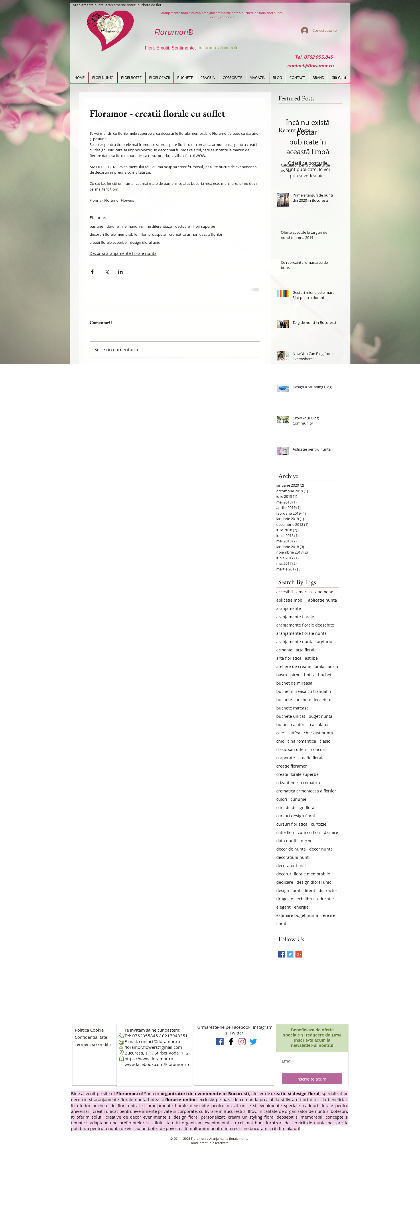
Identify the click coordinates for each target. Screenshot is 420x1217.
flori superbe (204, 226)
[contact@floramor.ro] (310, 66)
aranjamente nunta (294, 641)
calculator (319, 724)
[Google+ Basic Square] (298, 954)
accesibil (284, 591)
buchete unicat (290, 716)
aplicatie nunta (322, 600)
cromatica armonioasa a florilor (195, 234)
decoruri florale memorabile (113, 234)
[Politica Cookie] (89, 1030)
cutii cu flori (309, 832)
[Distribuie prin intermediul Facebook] (92, 271)
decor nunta (321, 849)
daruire (113, 226)
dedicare (182, 226)
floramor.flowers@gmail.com (153, 1047)
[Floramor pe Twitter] (253, 1041)
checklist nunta (318, 732)
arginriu (324, 641)
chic (280, 741)
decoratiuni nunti (293, 857)
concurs (318, 749)
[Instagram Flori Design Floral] (242, 1041)
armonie (284, 649)
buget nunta (320, 716)
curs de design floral (296, 807)
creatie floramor (291, 766)
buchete (284, 699)
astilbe (311, 658)
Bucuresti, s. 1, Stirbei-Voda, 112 (157, 1053)
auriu (333, 666)
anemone (324, 591)
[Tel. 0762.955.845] (314, 57)
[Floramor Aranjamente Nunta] (220, 1041)
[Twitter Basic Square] (290, 954)
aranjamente (288, 608)
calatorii (299, 724)
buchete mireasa (292, 707)
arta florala (306, 649)
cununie (298, 799)
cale (280, 732)
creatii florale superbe (108, 242)
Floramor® (173, 32)
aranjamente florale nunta (301, 633)
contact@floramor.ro (159, 1041)
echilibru (305, 898)
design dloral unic (145, 242)
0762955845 (145, 1035)
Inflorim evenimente (219, 47)
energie (301, 907)
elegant (283, 907)
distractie (328, 890)
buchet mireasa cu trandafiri (303, 691)
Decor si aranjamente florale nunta (123, 253)
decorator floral (291, 865)
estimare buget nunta (297, 915)
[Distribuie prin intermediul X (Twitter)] (106, 271)
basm (281, 674)
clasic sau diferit (292, 749)
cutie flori (285, 832)
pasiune (96, 226)
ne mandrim (132, 226)
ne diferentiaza (159, 226)
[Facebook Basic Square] (281, 954)
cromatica (310, 782)
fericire (328, 915)
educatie (325, 898)
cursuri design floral (295, 815)
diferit (309, 890)
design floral (288, 890)
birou (295, 674)
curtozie (318, 824)
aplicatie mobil (290, 600)
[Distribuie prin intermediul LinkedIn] (120, 271)
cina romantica (301, 741)
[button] (91, 1037)
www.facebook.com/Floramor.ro (157, 1064)
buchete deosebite (313, 699)
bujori (282, 724)
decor (306, 840)
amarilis (304, 591)
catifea (293, 732)
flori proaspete (153, 234)
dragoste (284, 898)
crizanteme (287, 782)
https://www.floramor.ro (149, 1058)
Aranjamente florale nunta (228, 1138)
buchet (325, 674)
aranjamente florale (295, 616)
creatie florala (311, 757)
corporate (285, 757)
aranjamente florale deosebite (305, 625)
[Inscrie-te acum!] (312, 1078)
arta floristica (288, 658)
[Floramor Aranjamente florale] (231, 1041)
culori (281, 799)
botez (309, 674)
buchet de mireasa (294, 683)
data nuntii (286, 840)
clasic (325, 741)
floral (281, 923)
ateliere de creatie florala (300, 666)
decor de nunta (291, 849)
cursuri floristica (291, 824)
